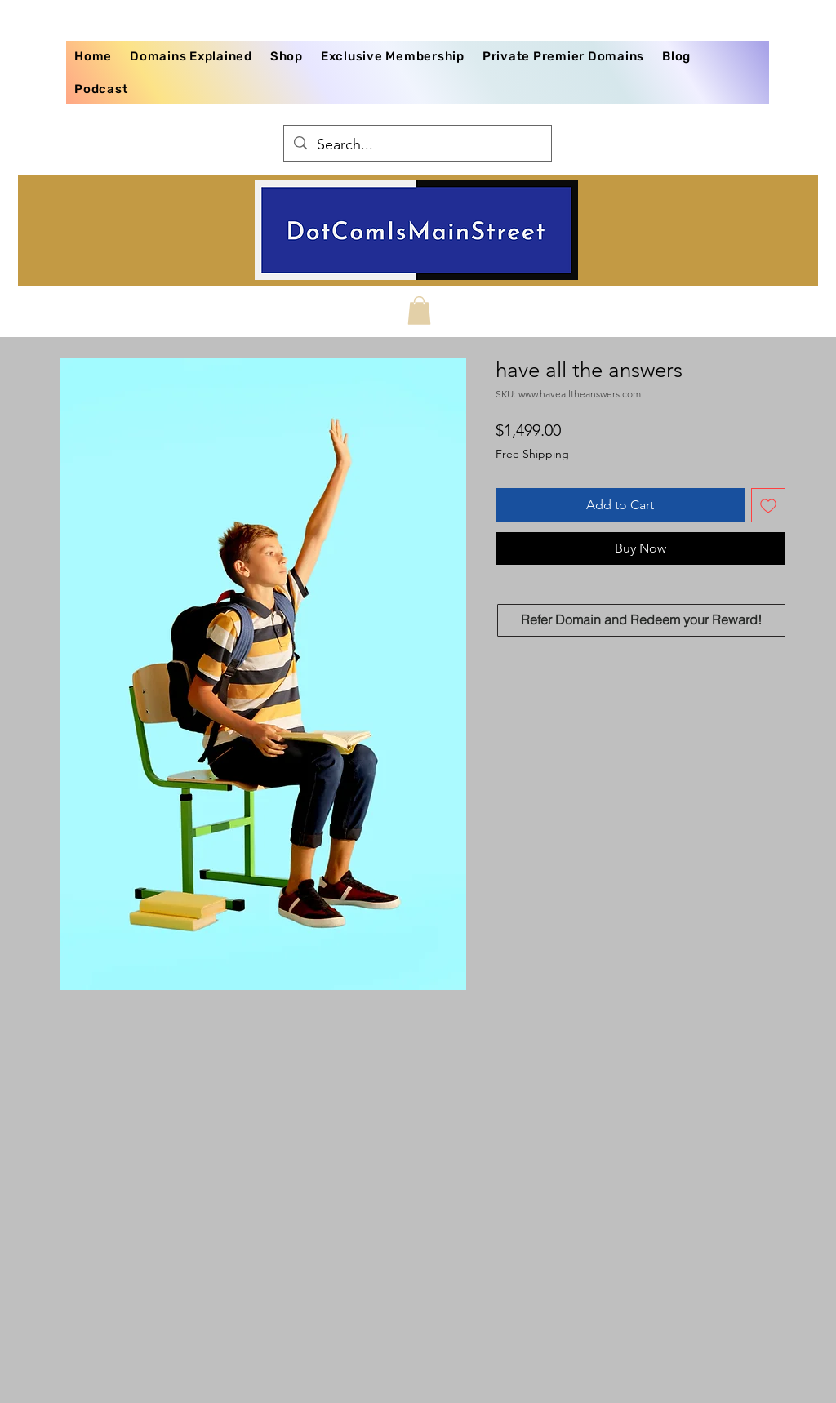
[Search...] (417, 145)
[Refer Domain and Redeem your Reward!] (641, 620)
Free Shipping (532, 453)
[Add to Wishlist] (768, 505)
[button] (419, 310)
